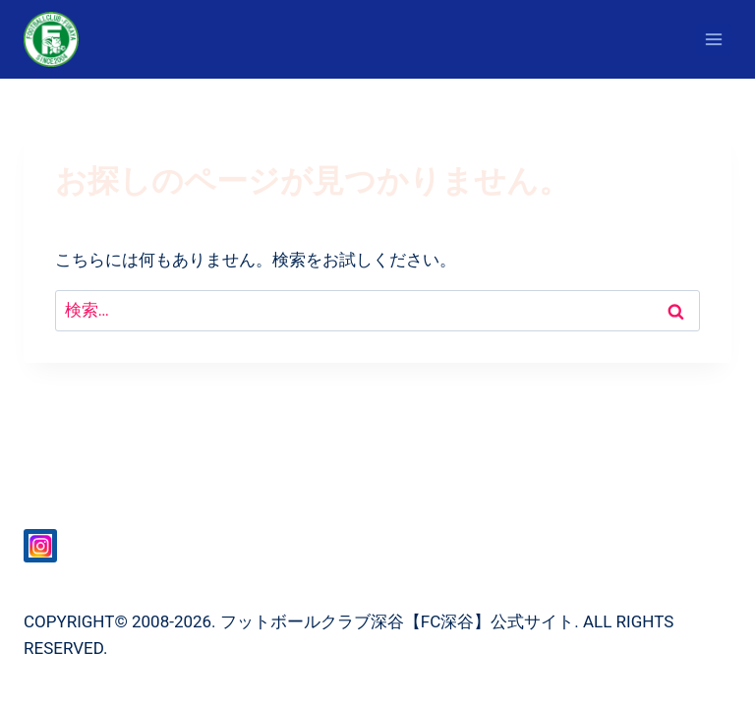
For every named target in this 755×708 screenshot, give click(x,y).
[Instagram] (40, 545)
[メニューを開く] (713, 39)
